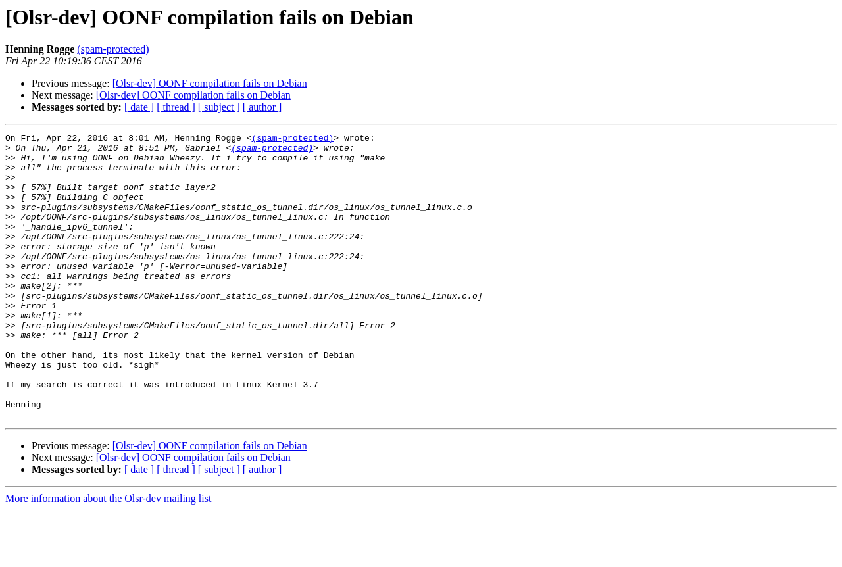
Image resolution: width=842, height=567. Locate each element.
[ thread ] (176, 106)
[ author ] (262, 106)
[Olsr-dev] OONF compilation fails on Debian (209, 83)
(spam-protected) (113, 49)
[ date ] (139, 106)
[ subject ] (219, 106)
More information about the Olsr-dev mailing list (108, 555)
